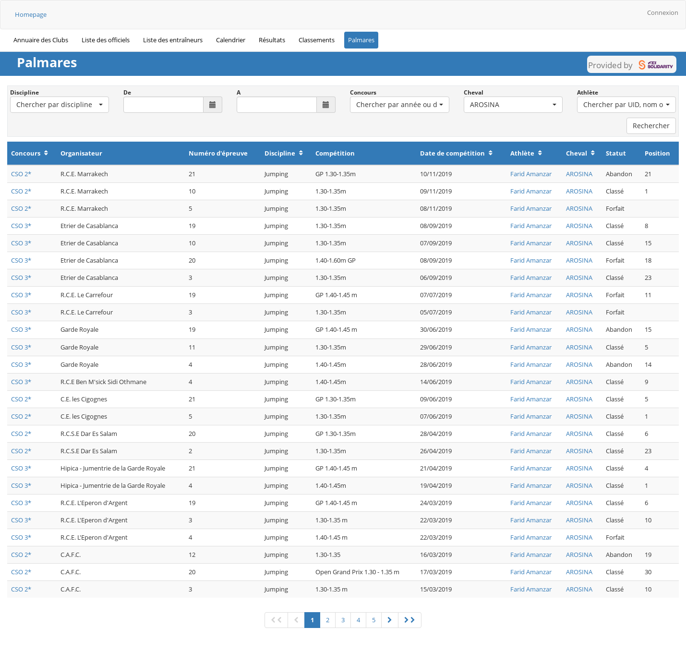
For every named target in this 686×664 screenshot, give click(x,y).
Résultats (272, 40)
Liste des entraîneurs (173, 40)
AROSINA (579, 173)
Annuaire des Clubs (40, 40)
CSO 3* (21, 225)
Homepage (31, 14)
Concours (363, 92)
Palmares (361, 40)
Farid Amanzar (531, 173)
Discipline (24, 92)
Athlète (587, 92)
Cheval (473, 92)
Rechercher (651, 125)
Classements (317, 40)
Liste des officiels (106, 40)
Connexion (662, 12)
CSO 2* (21, 173)
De (127, 92)
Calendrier (230, 40)
